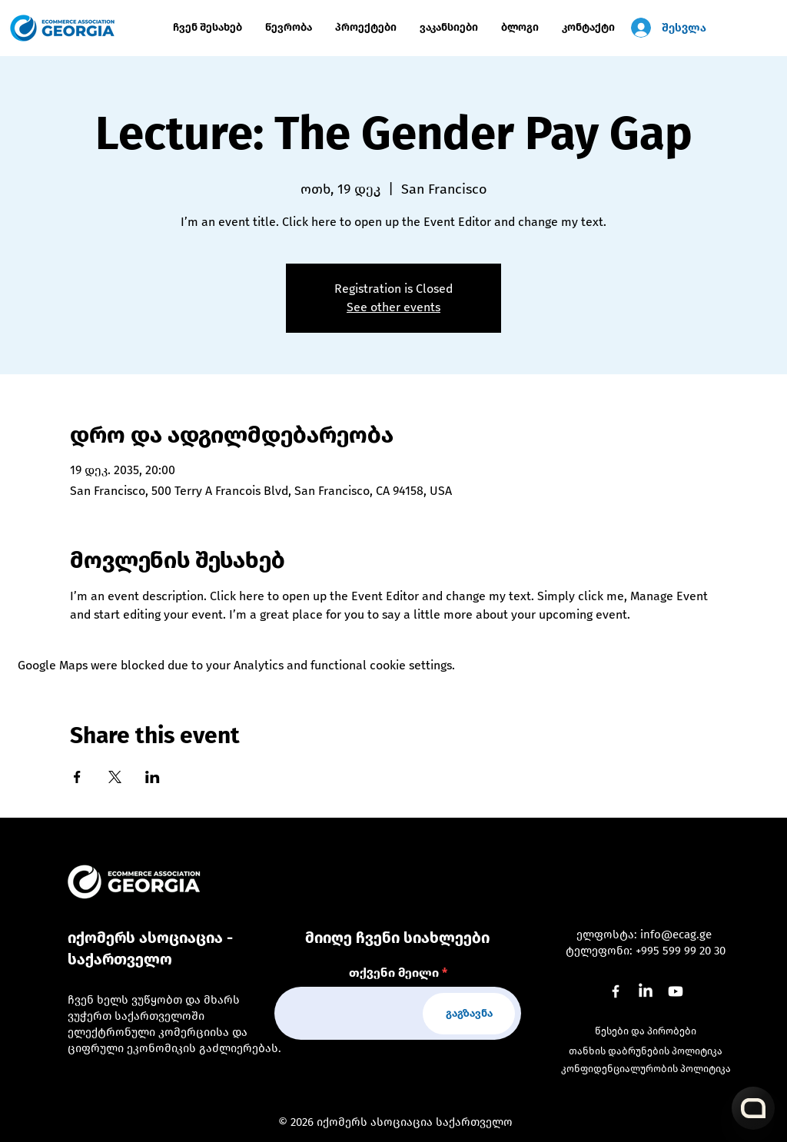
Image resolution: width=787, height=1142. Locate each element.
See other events (393, 307)
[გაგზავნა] (469, 1013)
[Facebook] (615, 991)
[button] (366, 27)
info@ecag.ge (676, 934)
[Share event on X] (115, 777)
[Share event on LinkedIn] (152, 777)
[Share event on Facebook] (77, 777)
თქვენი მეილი (394, 973)
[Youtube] (675, 991)
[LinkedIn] (645, 991)
